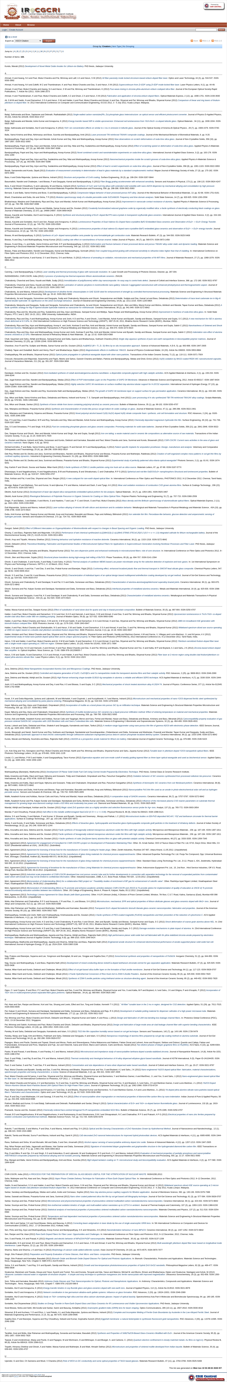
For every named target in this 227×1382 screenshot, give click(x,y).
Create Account (16, 30)
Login (4, 30)
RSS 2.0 (218, 41)
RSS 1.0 (206, 41)
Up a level (12, 37)
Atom (195, 41)
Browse (31, 25)
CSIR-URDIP (37, 1375)
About (18, 25)
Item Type (116, 46)
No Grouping (128, 46)
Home (6, 25)
